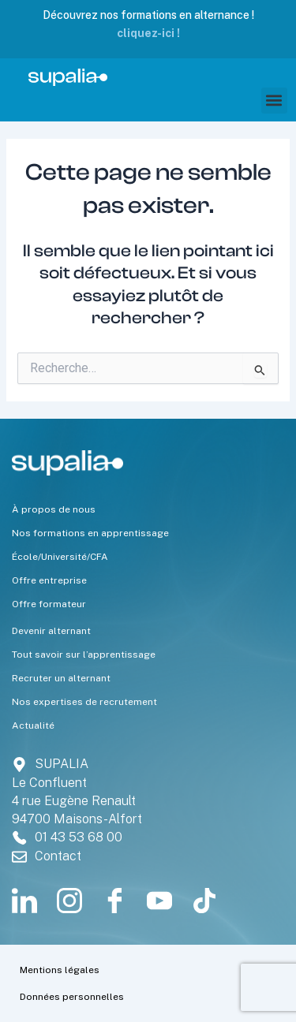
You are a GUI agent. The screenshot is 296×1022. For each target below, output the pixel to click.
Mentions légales (59, 969)
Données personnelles (72, 996)
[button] (274, 101)
